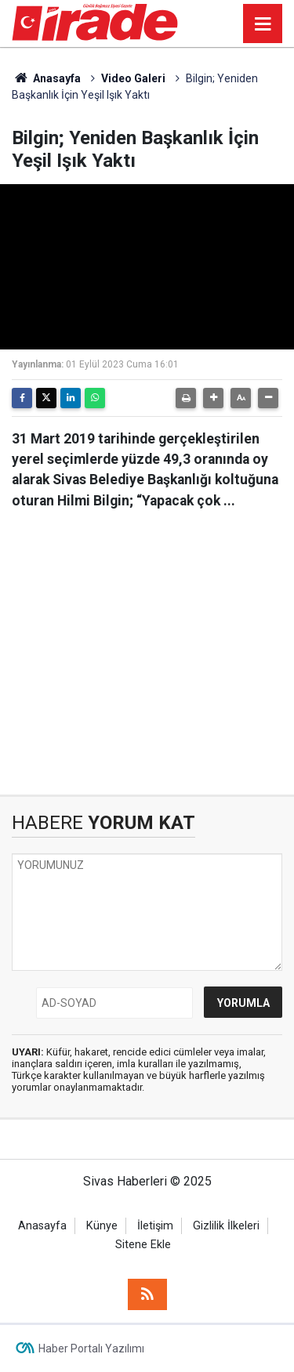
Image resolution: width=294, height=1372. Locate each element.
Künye (102, 1226)
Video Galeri (133, 78)
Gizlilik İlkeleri (226, 1226)
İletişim (155, 1226)
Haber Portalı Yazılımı (91, 1348)
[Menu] (263, 24)
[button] (213, 398)
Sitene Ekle (143, 1244)
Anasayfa (46, 78)
